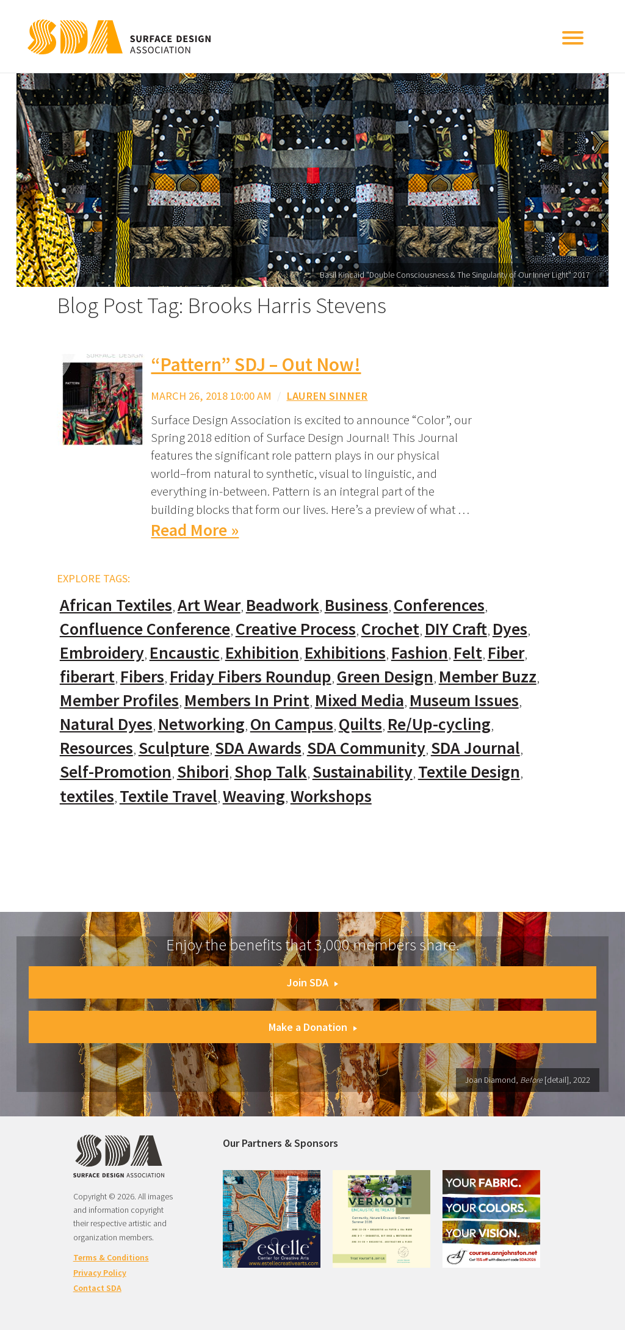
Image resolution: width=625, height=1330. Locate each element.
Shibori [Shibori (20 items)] (203, 771)
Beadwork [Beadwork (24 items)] (282, 605)
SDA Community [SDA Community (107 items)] (366, 748)
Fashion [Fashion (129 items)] (419, 652)
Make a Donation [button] (313, 1027)
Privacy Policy (99, 1272)
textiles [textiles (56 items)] (87, 796)
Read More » (195, 530)
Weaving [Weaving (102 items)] (254, 796)
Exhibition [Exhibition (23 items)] (262, 652)
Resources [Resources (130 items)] (96, 748)
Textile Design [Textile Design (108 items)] (469, 771)
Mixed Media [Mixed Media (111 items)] (359, 700)
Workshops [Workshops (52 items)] (331, 796)
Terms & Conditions (111, 1257)
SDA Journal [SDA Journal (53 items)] (475, 748)
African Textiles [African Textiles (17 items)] (116, 605)
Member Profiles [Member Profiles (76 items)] (119, 700)
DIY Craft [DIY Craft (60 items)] (456, 629)
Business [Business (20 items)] (356, 605)
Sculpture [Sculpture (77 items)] (174, 748)
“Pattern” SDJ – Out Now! (256, 364)
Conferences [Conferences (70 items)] (439, 605)
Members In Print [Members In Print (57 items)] (246, 700)
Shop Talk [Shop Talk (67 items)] (270, 771)
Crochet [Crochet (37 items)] (390, 629)
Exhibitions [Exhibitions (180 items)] (345, 652)
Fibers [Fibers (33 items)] (142, 676)
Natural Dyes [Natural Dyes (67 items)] (106, 724)
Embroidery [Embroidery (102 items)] (102, 652)
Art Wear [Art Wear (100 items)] (209, 605)
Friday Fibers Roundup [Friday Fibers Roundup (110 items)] (250, 676)
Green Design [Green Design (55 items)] (385, 676)
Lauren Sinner (326, 396)
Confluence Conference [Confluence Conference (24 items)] (145, 629)
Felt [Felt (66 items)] (467, 652)
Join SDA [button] (312, 982)
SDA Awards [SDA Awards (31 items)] (258, 748)
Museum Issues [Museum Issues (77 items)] (464, 700)
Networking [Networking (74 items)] (201, 724)
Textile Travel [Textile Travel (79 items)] (168, 796)
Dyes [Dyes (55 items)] (510, 629)
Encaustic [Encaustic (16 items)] (185, 652)
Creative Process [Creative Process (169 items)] (296, 629)
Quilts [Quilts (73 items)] (360, 724)
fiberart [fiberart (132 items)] (87, 676)
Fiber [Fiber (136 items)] (506, 652)
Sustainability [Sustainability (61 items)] (362, 771)
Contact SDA (97, 1287)
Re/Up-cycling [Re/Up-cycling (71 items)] (439, 724)
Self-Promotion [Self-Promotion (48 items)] (116, 771)
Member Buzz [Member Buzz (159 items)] (487, 676)
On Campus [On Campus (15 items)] (291, 724)
